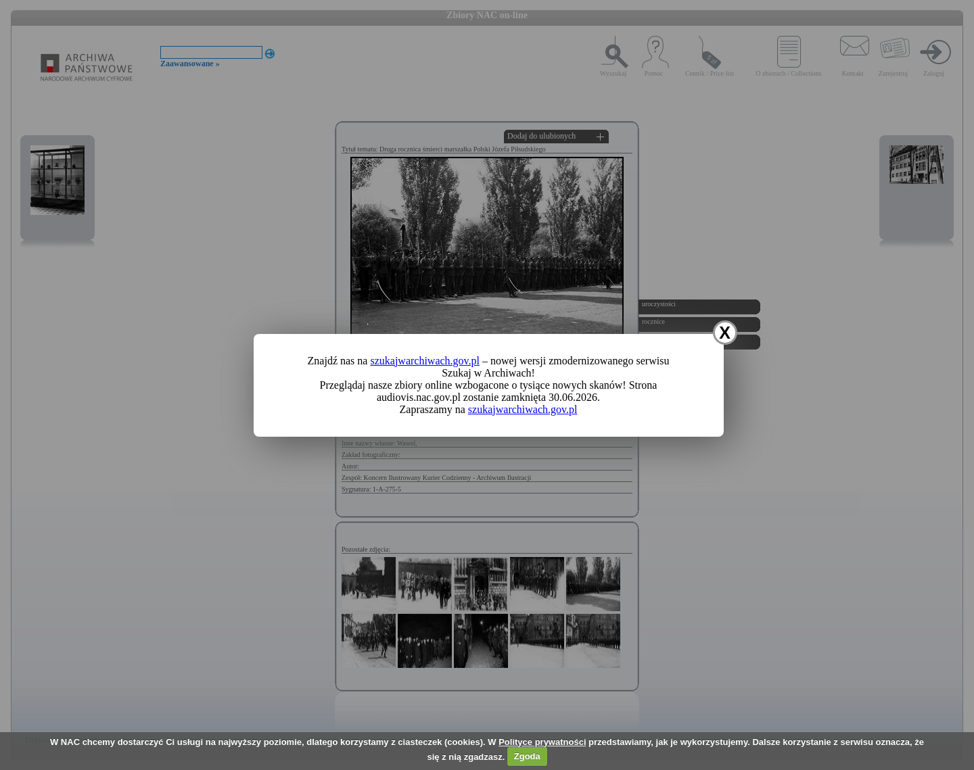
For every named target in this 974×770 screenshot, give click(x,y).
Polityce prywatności (542, 742)
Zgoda (527, 756)
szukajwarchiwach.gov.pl (425, 360)
